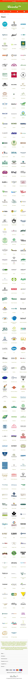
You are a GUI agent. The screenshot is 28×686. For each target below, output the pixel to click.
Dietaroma (23, 156)
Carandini (4, 137)
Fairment (23, 195)
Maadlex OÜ (23, 352)
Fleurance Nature (23, 215)
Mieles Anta (5, 391)
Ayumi (5, 88)
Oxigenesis (14, 469)
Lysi (14, 352)
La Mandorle (5, 322)
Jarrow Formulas (14, 293)
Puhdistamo (14, 518)
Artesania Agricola (5, 78)
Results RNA (5, 547)
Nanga (5, 401)
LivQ (23, 342)
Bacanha (14, 88)
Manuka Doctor (14, 362)
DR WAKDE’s (23, 166)
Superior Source (23, 566)
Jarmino (5, 293)
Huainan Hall (23, 273)
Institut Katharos (4, 283)
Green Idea (14, 244)
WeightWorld (5, 627)
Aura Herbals (23, 78)
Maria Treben (23, 362)
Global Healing (4, 244)
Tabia (5, 577)
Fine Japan (23, 205)
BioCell (5, 117)
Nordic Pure (5, 440)
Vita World (5, 607)
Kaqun (23, 302)
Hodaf (14, 273)
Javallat (23, 293)
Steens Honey (14, 566)
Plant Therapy (5, 508)
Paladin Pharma (23, 469)
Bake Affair (23, 88)
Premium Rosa (23, 508)
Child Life (23, 137)
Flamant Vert (14, 215)
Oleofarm (4, 459)
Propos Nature (4, 518)
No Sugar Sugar (4, 430)
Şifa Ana (5, 557)
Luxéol (5, 352)
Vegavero (23, 588)
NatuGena (23, 401)
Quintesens (23, 527)
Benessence (23, 98)
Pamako (5, 479)
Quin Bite (13, 527)
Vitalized (5, 617)
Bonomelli (23, 127)
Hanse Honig (23, 254)
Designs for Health (5, 156)
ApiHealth (4, 69)
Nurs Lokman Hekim (23, 440)
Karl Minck (5, 312)
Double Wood (14, 166)
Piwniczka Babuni (23, 498)
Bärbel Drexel (5, 98)
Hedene (14, 263)
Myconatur (23, 391)
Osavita (5, 469)
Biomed (14, 127)
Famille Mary (5, 205)
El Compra (14, 195)
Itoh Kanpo (14, 283)
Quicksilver (23, 518)
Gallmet (23, 234)
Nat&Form (14, 401)
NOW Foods (14, 440)
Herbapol (23, 263)
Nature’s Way (5, 420)
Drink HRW (14, 176)
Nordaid (14, 430)
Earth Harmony (23, 176)
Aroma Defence (14, 69)
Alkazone (23, 38)
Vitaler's (23, 607)
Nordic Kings (23, 430)
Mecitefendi (5, 381)
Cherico (14, 137)
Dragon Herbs (5, 176)
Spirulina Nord (23, 557)
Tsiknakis (14, 588)
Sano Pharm (23, 547)
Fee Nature (14, 205)
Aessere (23, 28)
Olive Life (14, 459)
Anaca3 (5, 59)
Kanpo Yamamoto (14, 302)
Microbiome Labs (14, 381)
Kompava (14, 312)
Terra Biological (14, 577)
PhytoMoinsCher (5, 498)
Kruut (23, 312)
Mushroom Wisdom (14, 391)
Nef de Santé (23, 420)
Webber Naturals (23, 617)
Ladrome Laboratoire (23, 322)
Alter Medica (14, 48)
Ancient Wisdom (14, 59)
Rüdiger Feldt (14, 547)
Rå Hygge (4, 537)
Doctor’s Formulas (5, 166)
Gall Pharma (14, 234)
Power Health (14, 508)
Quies (5, 527)
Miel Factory (23, 381)
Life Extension (5, 342)
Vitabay (14, 607)
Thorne (5, 588)
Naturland (14, 420)
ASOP (14, 78)
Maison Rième (5, 362)
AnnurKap (23, 59)
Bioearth (14, 117)
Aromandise (23, 69)
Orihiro (23, 459)
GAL (5, 234)
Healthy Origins (4, 263)
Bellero (14, 98)
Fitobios (5, 215)
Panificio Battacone (14, 479)
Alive (14, 38)
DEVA (14, 156)
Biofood (23, 117)
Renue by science (23, 537)
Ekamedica (5, 195)
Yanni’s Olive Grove (23, 627)
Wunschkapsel (14, 627)
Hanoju (14, 254)
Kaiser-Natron (5, 302)
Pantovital (23, 479)
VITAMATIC (14, 617)
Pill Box (14, 498)
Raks (14, 537)
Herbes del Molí (4, 273)
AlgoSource (5, 38)
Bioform (5, 127)
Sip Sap (14, 557)
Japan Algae (23, 283)
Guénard (4, 254)
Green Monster (23, 244)
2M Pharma (5, 28)
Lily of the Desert (14, 342)
